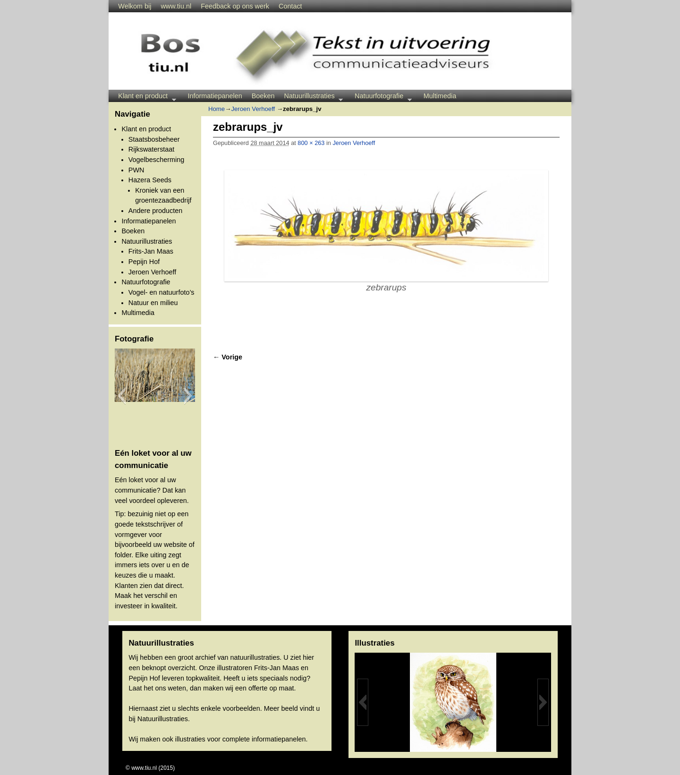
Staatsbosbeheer (154, 139)
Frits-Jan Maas (150, 251)
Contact (290, 6)
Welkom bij (134, 6)
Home (216, 108)
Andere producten (155, 210)
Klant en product (144, 97)
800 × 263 (311, 142)
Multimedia (440, 96)
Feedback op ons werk (235, 6)
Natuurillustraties (311, 97)
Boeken (263, 96)
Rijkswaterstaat (151, 149)
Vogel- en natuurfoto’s (161, 292)
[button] (121, 395)
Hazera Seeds (149, 180)
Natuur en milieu (153, 303)
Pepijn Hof (144, 261)
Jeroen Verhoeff (152, 272)
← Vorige (227, 357)
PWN (136, 170)
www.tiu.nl (176, 6)
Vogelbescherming (156, 159)
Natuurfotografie (381, 97)
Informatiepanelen (215, 96)
